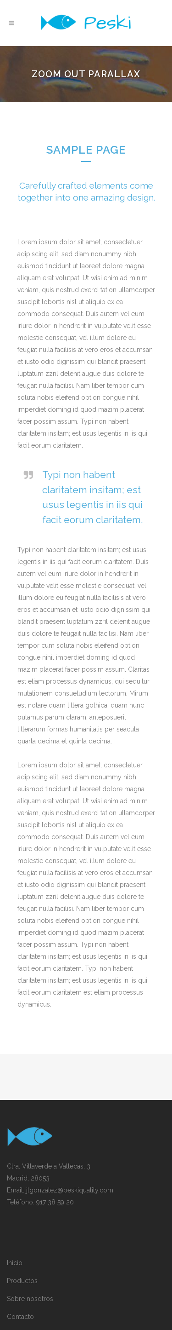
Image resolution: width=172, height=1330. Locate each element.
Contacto (20, 1316)
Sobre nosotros (30, 1298)
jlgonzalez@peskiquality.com (69, 1190)
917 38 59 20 (55, 1202)
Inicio (14, 1263)
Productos (22, 1280)
